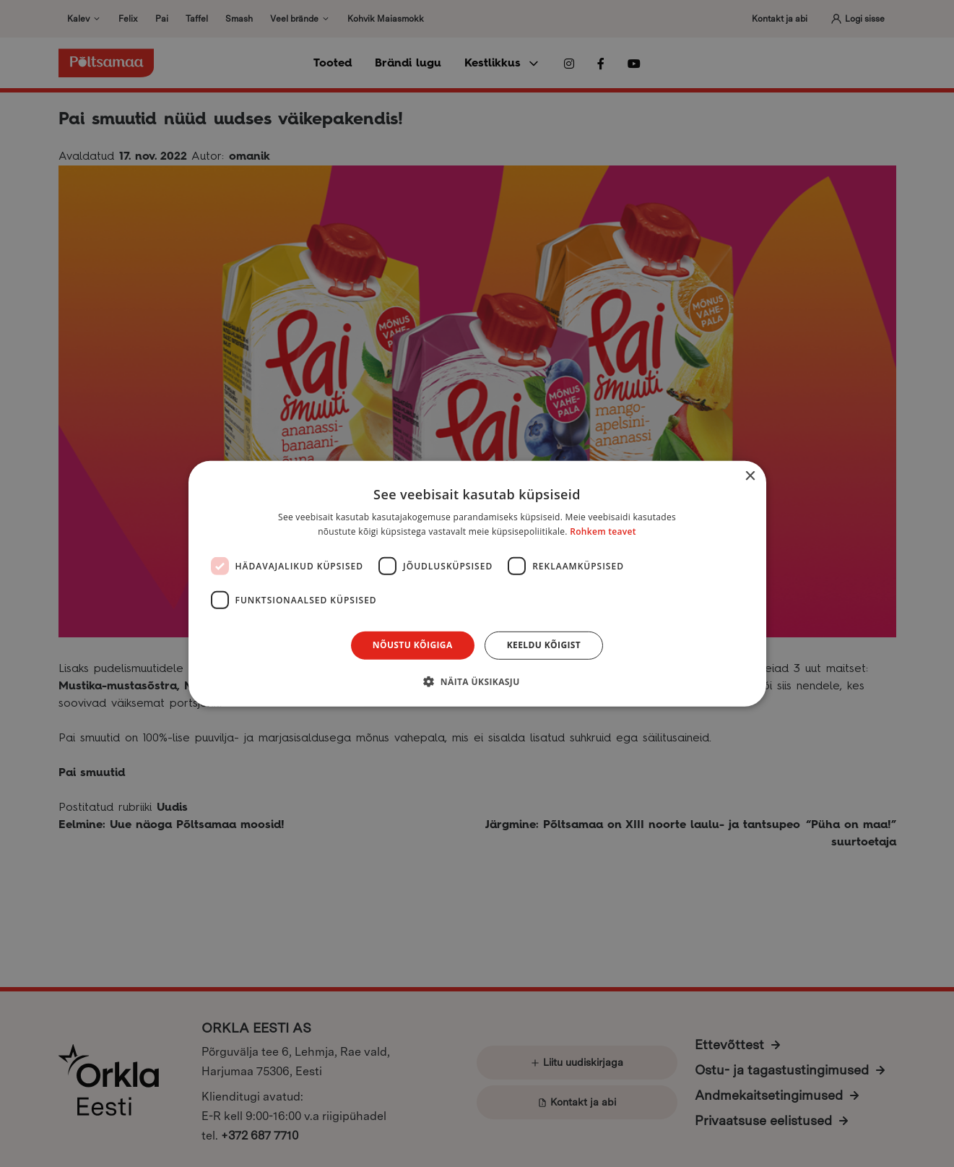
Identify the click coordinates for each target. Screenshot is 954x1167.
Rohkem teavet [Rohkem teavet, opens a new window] (603, 531)
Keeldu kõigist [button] (544, 645)
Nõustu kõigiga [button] (413, 645)
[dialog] (477, 583)
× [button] (750, 475)
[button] (476, 681)
